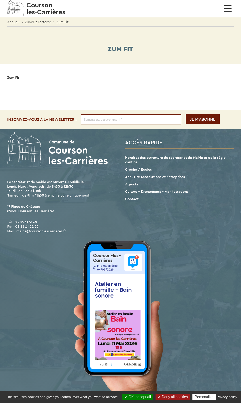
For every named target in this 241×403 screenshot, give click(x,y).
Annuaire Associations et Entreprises (155, 176)
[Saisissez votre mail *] (131, 119)
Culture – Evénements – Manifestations (156, 191)
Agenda (131, 184)
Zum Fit (13, 77)
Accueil (13, 22)
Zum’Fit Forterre (38, 22)
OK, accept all (138, 397)
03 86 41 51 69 (26, 222)
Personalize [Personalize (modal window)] (204, 397)
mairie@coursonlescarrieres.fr (41, 231)
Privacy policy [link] (227, 397)
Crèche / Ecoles (138, 169)
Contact (132, 199)
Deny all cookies (173, 397)
